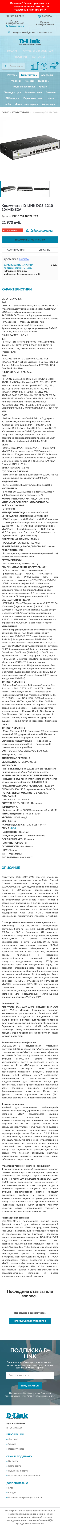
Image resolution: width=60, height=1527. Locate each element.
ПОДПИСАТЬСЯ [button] (30, 1386)
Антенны (51, 92)
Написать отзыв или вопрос (30, 1321)
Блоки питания (33, 92)
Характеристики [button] (15, 250)
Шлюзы (50, 98)
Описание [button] (44, 250)
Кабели (43, 87)
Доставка (13, 1439)
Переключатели (32, 98)
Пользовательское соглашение (24, 1476)
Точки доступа (12, 92)
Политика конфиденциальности (25, 1498)
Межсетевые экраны (26, 104)
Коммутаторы (29, 75)
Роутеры (12, 75)
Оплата (12, 1444)
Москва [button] (24, 259)
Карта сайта (14, 1466)
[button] (15, 26)
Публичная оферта (18, 1471)
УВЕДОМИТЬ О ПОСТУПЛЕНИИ (30, 240)
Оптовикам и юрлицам (38, 51)
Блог (10, 1488)
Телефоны (43, 81)
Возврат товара (16, 1449)
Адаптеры (47, 75)
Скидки (12, 1493)
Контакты (38, 57)
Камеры (29, 81)
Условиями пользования (37, 1396)
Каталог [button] (12, 51)
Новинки (21, 57)
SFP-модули (13, 98)
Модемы (16, 81)
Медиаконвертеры (24, 87)
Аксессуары (48, 104)
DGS (13, 828)
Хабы (8, 104)
